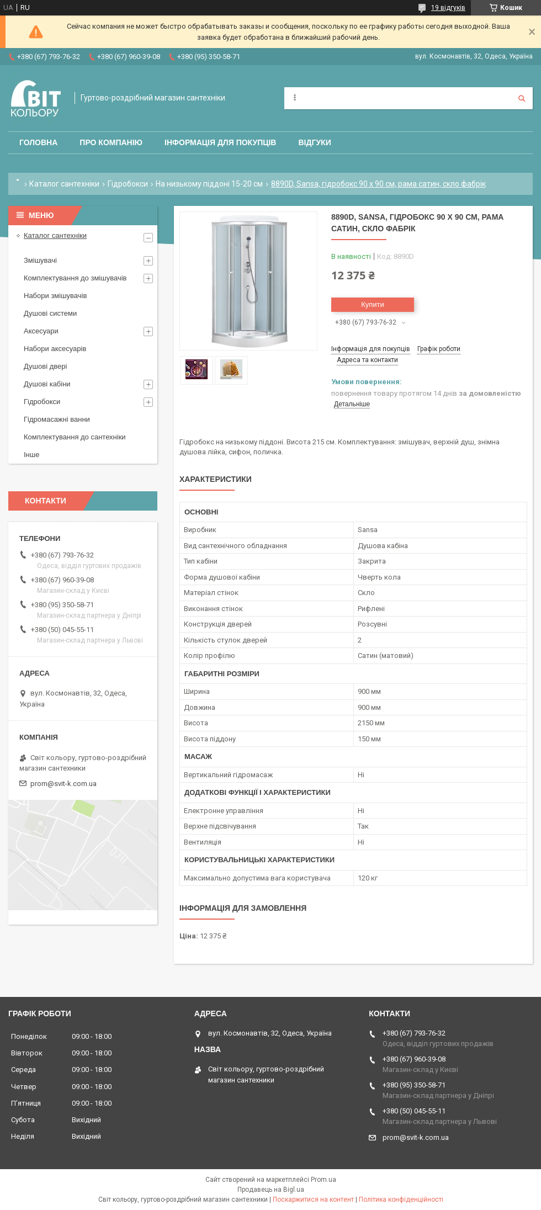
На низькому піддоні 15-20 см (209, 183)
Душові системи (50, 313)
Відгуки (314, 142)
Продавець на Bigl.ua (270, 1189)
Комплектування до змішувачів (75, 278)
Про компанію (110, 142)
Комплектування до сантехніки (75, 437)
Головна (38, 142)
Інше (31, 454)
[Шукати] (522, 98)
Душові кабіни (47, 384)
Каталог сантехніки (64, 183)
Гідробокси (128, 183)
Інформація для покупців (220, 142)
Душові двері (45, 366)
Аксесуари (41, 331)
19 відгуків (448, 8)
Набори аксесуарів (55, 348)
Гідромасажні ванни (57, 419)
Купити (372, 304)
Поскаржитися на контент (313, 1199)
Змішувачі (40, 260)
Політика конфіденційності (401, 1199)
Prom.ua (323, 1180)
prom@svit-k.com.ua (63, 783)
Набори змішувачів (55, 295)
